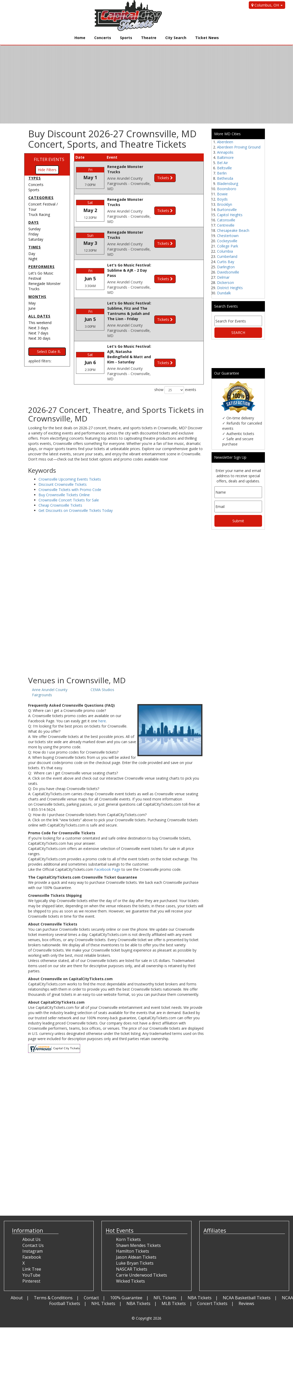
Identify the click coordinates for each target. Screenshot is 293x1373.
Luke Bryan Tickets (135, 1234)
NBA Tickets (200, 1269)
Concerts (102, 37)
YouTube (31, 1246)
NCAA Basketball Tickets (247, 1269)
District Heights (230, 287)
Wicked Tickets (130, 1252)
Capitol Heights (230, 214)
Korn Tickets (128, 1210)
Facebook (31, 1228)
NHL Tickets (103, 1275)
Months (37, 296)
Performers (41, 266)
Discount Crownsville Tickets (63, 455)
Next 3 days (38, 327)
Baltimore (225, 157)
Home (79, 37)
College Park (227, 246)
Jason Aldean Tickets (136, 1228)
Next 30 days (39, 338)
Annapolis (225, 152)
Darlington (226, 266)
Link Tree (31, 1240)
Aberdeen (225, 141)
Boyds (222, 199)
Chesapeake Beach (233, 230)
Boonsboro (226, 188)
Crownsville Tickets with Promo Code (70, 460)
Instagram (32, 1222)
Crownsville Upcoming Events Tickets (70, 450)
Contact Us (33, 1216)
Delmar (223, 277)
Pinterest (31, 1252)
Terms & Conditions (53, 1269)
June (32, 308)
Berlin (222, 173)
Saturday (35, 239)
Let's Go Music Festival (40, 276)
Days (33, 222)
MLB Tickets (174, 1275)
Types (34, 178)
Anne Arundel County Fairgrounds (49, 663)
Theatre (148, 37)
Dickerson (225, 282)
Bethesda (225, 178)
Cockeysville (227, 240)
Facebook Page (107, 840)
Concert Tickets (212, 1275)
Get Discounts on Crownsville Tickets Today (76, 481)
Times (34, 247)
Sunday (34, 228)
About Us (31, 1210)
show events (175, 352)
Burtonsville (227, 209)
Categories (41, 197)
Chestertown (228, 235)
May (32, 303)
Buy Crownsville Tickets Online (64, 465)
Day (31, 253)
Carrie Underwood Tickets (141, 1246)
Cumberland (227, 256)
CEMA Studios (102, 660)
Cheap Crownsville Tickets (60, 476)
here (102, 691)
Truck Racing (39, 214)
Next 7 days (38, 333)
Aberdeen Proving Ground (238, 147)
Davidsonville (228, 272)
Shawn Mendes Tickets (138, 1216)
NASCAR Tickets (131, 1240)
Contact (91, 1269)
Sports (126, 37)
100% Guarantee (126, 1269)
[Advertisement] (116, 605)
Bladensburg (227, 183)
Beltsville (224, 167)
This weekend (40, 322)
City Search (175, 37)
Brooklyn (224, 204)
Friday (33, 234)
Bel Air (222, 162)
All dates (39, 316)
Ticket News (207, 37)
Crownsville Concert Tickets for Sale (69, 471)
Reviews (246, 1275)
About (17, 1269)
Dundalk (224, 292)
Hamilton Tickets (132, 1222)
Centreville (225, 225)
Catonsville (226, 220)
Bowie (222, 193)
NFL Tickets (165, 1269)
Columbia (225, 251)
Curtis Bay (225, 261)
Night (32, 258)
